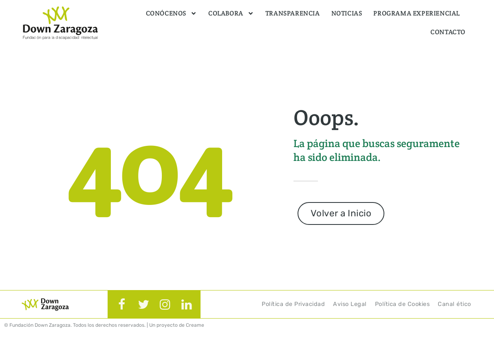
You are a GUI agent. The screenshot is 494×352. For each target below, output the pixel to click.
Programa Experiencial (416, 13)
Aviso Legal (350, 304)
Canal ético (454, 304)
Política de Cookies (402, 304)
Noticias (346, 13)
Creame (195, 325)
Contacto (447, 32)
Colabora (231, 13)
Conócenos (171, 13)
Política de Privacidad (293, 304)
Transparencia (292, 13)
